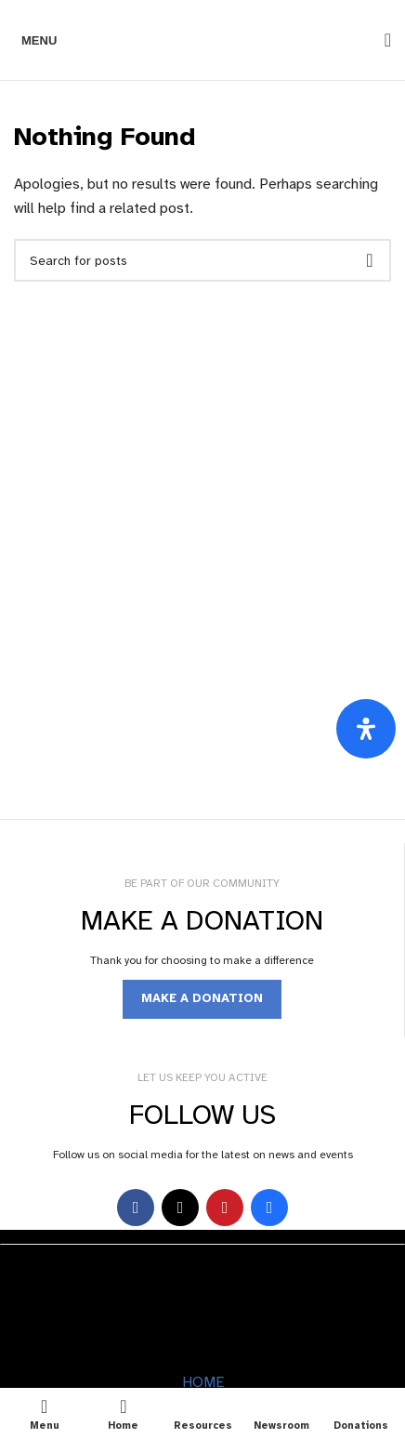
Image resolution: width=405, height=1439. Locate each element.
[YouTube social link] (224, 1207)
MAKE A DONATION (202, 998)
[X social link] (180, 1207)
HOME (203, 1382)
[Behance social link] (269, 1207)
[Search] (381, 40)
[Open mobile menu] (35, 40)
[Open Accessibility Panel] (366, 729)
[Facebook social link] (135, 1207)
